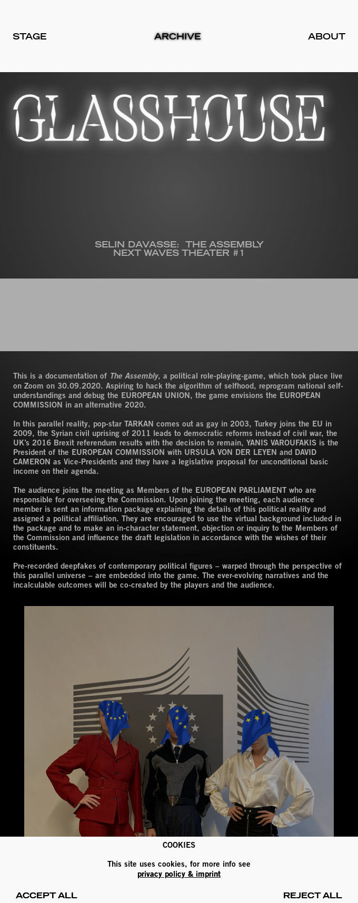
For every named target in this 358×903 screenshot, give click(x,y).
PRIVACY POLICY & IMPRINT (179, 873)
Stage (29, 36)
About (326, 36)
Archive (177, 36)
